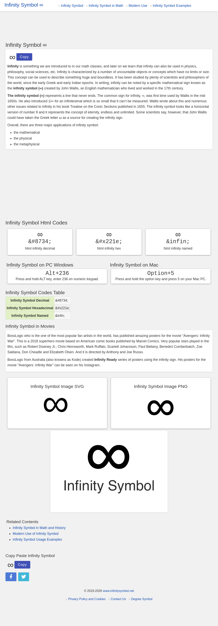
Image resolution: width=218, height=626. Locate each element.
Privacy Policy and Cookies (87, 599)
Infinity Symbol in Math (106, 6)
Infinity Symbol (72, 6)
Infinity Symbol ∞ (23, 5)
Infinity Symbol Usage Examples (37, 539)
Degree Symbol (141, 599)
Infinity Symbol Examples (172, 6)
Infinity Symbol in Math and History (39, 528)
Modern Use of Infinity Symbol (36, 534)
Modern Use (138, 6)
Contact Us (118, 599)
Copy (24, 56)
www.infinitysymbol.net (118, 590)
